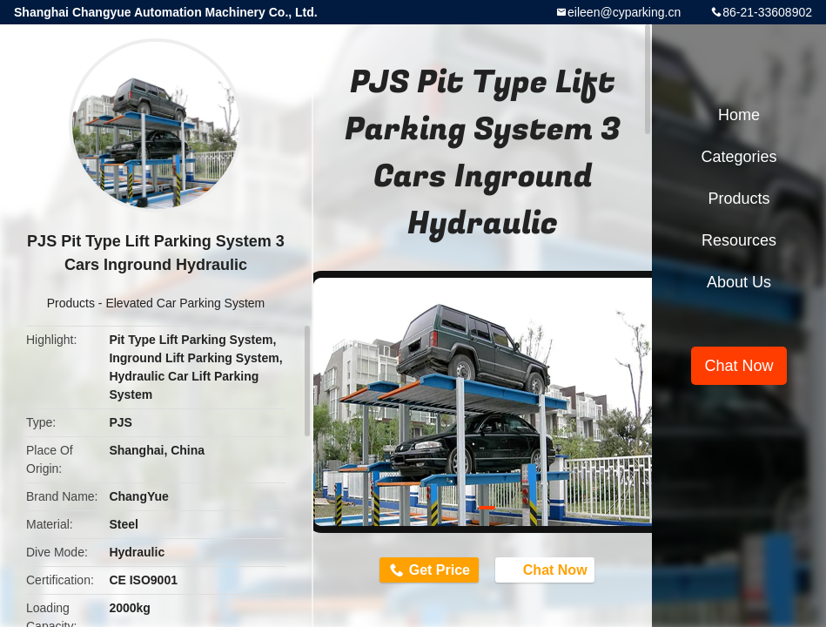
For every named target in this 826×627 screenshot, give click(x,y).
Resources (739, 240)
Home (739, 115)
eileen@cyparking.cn (624, 12)
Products (71, 303)
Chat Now (547, 568)
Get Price (439, 570)
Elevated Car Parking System (185, 303)
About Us (739, 282)
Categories (738, 156)
